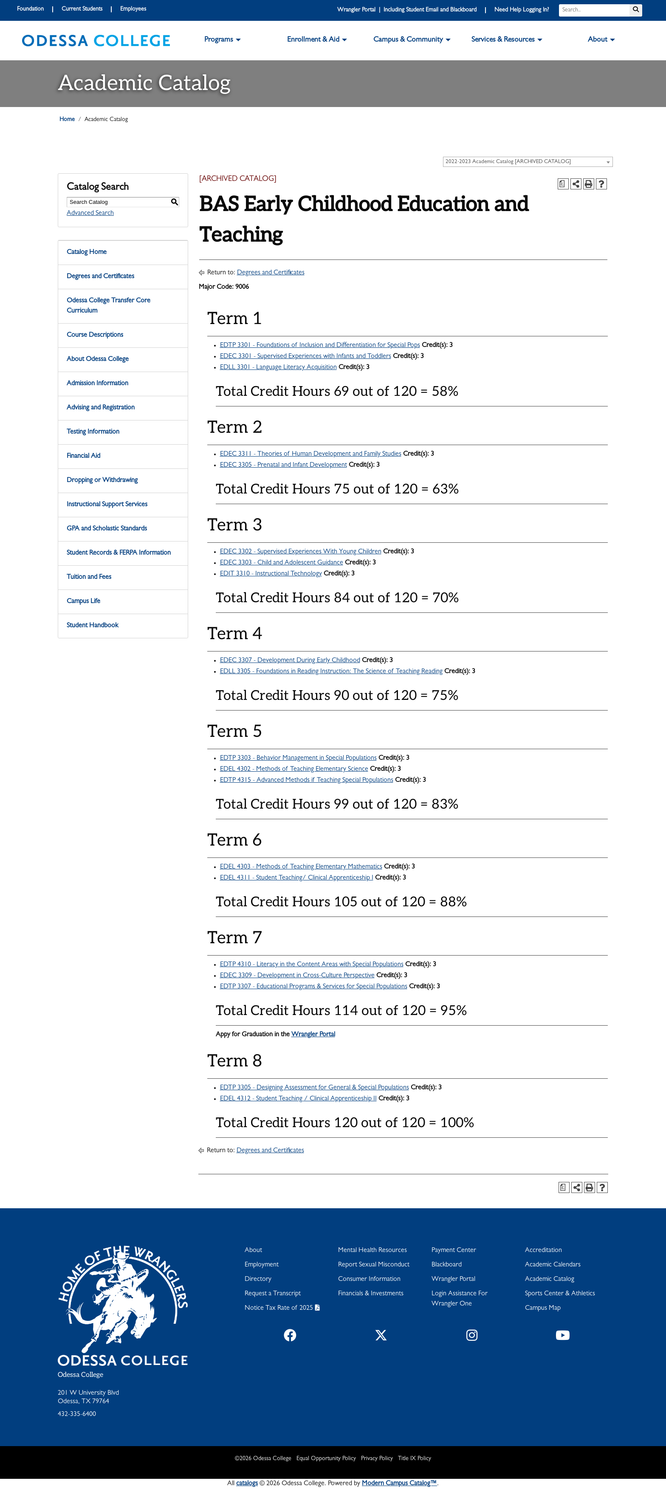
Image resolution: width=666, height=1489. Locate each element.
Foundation (30, 9)
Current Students (82, 9)
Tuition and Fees (89, 577)
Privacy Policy (377, 1459)
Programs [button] (218, 40)
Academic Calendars (553, 1265)
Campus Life (83, 601)
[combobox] (528, 162)
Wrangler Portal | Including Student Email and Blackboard (407, 10)
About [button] (597, 40)
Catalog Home (87, 252)
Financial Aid (83, 456)
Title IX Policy (414, 1459)
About (253, 1250)
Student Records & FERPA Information (119, 553)
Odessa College (80, 1375)
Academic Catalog (549, 1279)
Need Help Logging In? (521, 10)
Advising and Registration (101, 408)
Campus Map (543, 1308)
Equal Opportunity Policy (326, 1459)
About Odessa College (98, 359)
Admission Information (97, 384)
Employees (133, 9)
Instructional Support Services (107, 505)
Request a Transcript (273, 1294)
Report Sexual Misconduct (373, 1265)
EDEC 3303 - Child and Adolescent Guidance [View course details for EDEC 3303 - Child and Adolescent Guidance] (281, 563)
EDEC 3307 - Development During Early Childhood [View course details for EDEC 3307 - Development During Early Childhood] (290, 660)
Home (67, 120)
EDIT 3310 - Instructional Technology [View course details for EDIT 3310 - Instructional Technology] (271, 574)
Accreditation (543, 1250)
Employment (262, 1265)
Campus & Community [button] (408, 40)
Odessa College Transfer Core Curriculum (108, 306)
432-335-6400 (77, 1414)
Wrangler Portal (313, 1035)
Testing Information (93, 432)
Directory (258, 1279)
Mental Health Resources (372, 1250)
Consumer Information (369, 1279)
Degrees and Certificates (100, 277)
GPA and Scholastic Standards (107, 529)
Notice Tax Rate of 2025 (279, 1308)
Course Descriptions (95, 335)
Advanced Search (90, 213)
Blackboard (447, 1265)
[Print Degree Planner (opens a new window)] (563, 183)
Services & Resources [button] (503, 40)
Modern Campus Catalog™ (399, 1484)
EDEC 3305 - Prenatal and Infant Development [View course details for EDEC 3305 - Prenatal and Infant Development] (283, 465)
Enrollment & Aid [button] (313, 40)
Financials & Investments (371, 1294)
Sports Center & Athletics (560, 1294)
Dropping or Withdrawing (102, 480)
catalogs (247, 1484)
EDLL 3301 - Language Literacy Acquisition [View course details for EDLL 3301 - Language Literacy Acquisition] (278, 367)
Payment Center (454, 1250)
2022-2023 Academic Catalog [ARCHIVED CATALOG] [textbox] (508, 162)
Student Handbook (92, 626)
